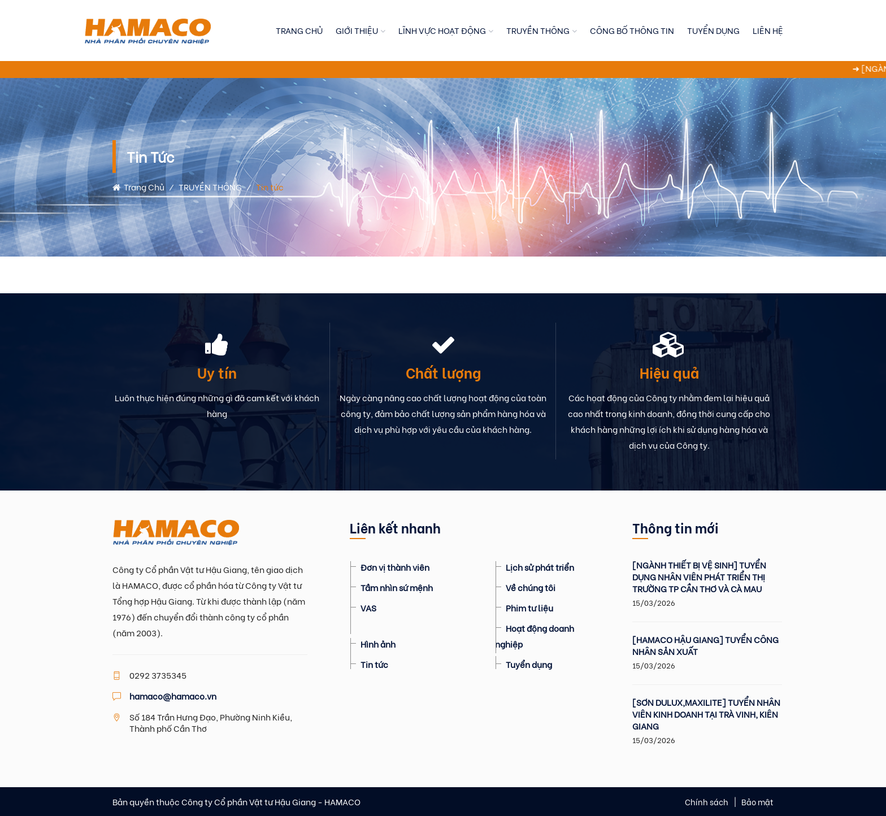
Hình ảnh (378, 643)
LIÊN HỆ (768, 30)
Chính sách (706, 802)
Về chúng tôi (530, 587)
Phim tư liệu (529, 607)
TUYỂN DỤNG (713, 30)
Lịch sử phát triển (540, 567)
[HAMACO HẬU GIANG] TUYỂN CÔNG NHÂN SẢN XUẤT (705, 645)
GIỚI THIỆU (357, 30)
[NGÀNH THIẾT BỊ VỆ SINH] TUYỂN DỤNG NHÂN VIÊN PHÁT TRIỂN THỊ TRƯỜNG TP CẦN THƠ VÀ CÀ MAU (699, 576)
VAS (368, 607)
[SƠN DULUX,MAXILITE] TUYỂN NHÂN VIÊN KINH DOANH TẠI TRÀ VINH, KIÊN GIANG (706, 714)
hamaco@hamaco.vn (172, 695)
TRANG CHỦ (299, 30)
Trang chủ (138, 186)
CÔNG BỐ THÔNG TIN (632, 30)
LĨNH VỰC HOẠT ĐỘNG (442, 30)
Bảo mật (757, 802)
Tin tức (374, 664)
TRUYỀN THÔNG (538, 30)
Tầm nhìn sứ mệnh (397, 587)
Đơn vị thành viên (395, 567)
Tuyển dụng (529, 664)
